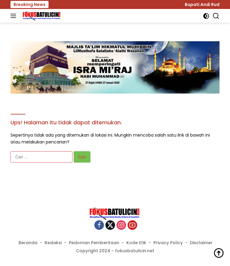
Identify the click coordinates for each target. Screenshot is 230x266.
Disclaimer (201, 243)
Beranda (28, 243)
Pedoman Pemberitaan (94, 243)
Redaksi (53, 243)
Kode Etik (136, 243)
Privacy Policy (168, 243)
